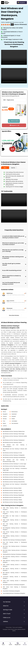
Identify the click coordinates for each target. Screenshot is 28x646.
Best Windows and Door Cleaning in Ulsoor (12, 497)
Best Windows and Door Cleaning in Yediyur (12, 442)
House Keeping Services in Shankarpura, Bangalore (14, 593)
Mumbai (5, 418)
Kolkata (13, 418)
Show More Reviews (14, 315)
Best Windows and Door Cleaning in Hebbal (12, 490)
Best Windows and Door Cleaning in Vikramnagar (13, 433)
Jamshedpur (14, 421)
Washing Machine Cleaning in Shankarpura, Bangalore (15, 554)
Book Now (20, 115)
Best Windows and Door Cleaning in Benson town (13, 479)
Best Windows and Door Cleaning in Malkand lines (14, 431)
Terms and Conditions (17, 627)
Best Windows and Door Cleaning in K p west (12, 492)
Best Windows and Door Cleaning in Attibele (12, 499)
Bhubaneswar (15, 411)
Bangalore (5, 414)
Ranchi (4, 411)
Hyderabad (14, 414)
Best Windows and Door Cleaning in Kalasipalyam (14, 440)
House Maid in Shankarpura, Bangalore (11, 591)
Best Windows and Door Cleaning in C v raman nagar (14, 463)
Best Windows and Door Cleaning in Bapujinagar (13, 495)
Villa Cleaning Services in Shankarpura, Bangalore (14, 584)
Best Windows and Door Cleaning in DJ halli (12, 452)
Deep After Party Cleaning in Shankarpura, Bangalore (14, 540)
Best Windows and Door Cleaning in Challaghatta (13, 455)
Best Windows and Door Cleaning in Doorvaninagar (14, 466)
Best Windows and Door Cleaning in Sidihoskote (13, 472)
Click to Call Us (15, 121)
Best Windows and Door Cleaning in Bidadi (12, 488)
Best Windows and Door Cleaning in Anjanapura (13, 474)
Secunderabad (15, 423)
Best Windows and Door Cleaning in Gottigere (13, 502)
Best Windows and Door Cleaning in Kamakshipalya (14, 457)
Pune (4, 421)
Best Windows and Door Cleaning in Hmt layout (13, 477)
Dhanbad (14, 416)
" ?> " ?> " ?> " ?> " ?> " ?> (14, 100)
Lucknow (5, 425)
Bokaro (4, 423)
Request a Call (15, 125)
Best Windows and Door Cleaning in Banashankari (14, 481)
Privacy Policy (9, 627)
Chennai (5, 416)
